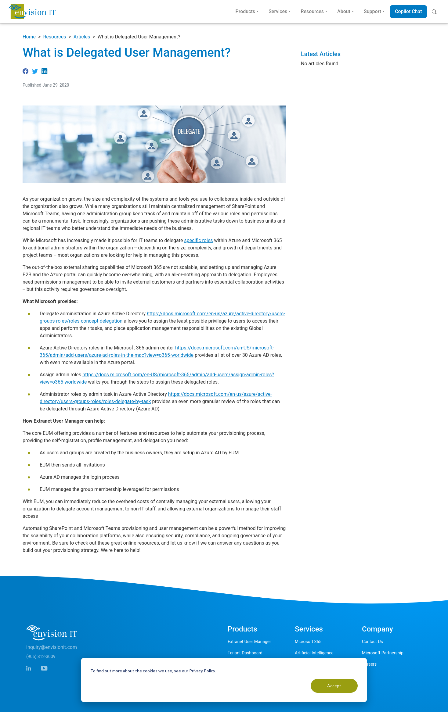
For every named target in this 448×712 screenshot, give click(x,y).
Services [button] (278, 11)
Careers (369, 664)
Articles (82, 37)
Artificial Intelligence (314, 652)
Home (29, 37)
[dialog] (224, 680)
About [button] (343, 11)
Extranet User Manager (249, 641)
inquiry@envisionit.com (51, 647)
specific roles (198, 240)
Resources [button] (312, 11)
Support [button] (372, 11)
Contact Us (372, 641)
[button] (435, 11)
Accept (334, 685)
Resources (54, 37)
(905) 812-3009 (41, 656)
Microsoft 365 (308, 641)
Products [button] (245, 11)
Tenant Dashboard (245, 652)
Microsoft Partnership (382, 652)
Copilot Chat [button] (408, 11)
